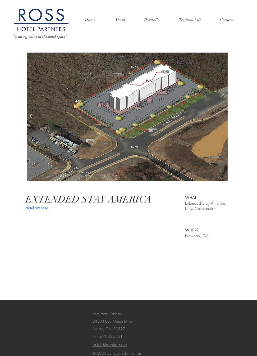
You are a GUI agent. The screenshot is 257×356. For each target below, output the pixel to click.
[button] (127, 116)
